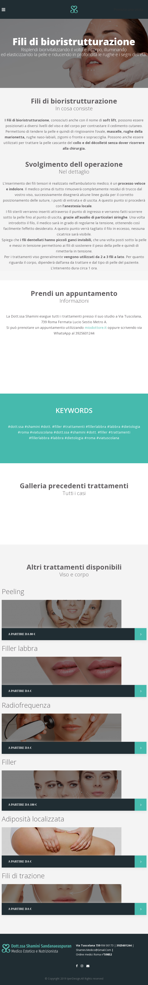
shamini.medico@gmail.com (93, 950)
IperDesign (73, 978)
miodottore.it (96, 327)
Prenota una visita (128, 9)
